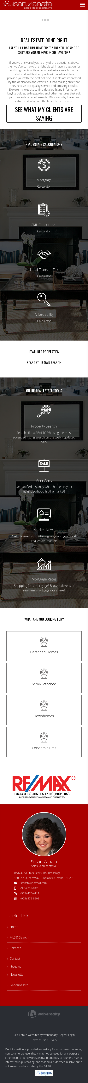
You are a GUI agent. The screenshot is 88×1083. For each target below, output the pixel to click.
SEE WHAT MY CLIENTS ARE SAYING (44, 113)
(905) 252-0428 (30, 888)
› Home (12, 927)
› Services (14, 948)
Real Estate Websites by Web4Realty (35, 1035)
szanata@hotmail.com (34, 883)
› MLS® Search (17, 937)
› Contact (13, 958)
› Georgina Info (17, 985)
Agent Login (68, 1035)
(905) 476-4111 (30, 893)
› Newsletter (16, 974)
